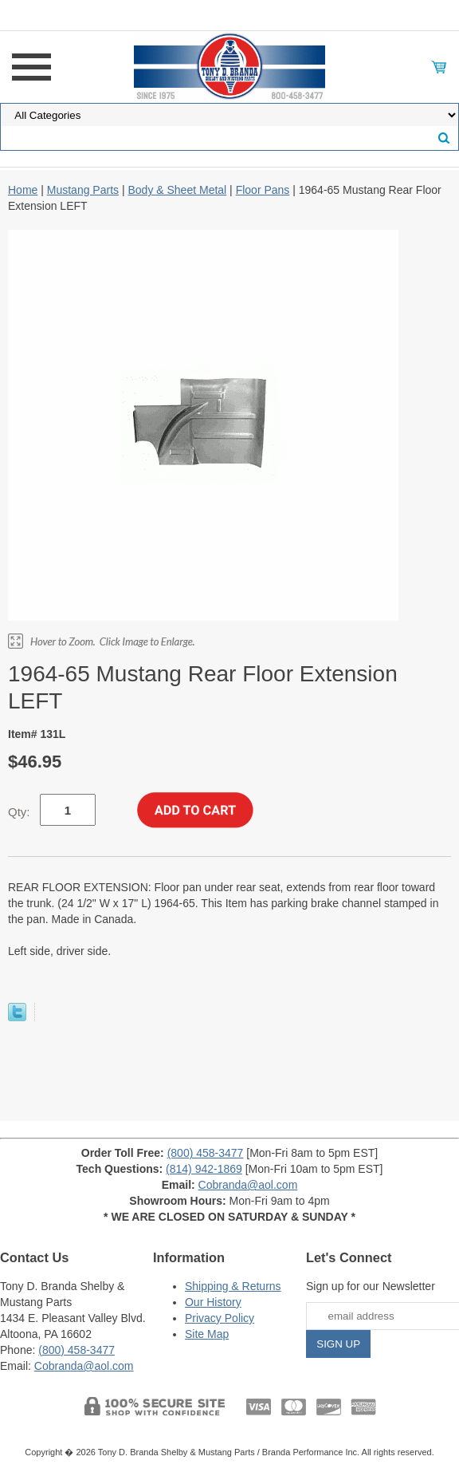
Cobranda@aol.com (248, 1184)
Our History (213, 1302)
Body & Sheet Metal (177, 190)
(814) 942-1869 (204, 1168)
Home (22, 190)
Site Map (207, 1334)
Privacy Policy (219, 1318)
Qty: (19, 812)
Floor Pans (263, 190)
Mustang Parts (83, 190)
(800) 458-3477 (205, 1152)
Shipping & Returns (233, 1286)
